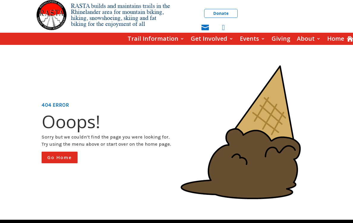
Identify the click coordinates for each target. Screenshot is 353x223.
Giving (281, 39)
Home (335, 39)
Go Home (59, 157)
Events (249, 39)
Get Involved (209, 39)
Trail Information (152, 39)
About (306, 39)
